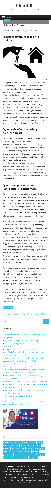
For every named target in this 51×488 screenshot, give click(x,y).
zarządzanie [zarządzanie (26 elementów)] (33, 458)
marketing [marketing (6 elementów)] (31, 445)
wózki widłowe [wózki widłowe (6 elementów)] (23, 458)
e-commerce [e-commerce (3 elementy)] (23, 442)
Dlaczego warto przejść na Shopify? (18, 396)
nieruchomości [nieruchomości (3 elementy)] (39, 448)
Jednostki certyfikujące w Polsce (16, 314)
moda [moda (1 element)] (13, 448)
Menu (9, 17)
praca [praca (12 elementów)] (20, 452)
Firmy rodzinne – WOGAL (37, 314)
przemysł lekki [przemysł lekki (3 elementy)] (19, 455)
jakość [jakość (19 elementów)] (17, 445)
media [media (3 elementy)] (38, 445)
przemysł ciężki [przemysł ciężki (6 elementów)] (8, 455)
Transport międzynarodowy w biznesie (20, 349)
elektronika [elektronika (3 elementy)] (32, 442)
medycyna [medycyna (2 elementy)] (6, 448)
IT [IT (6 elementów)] (12, 445)
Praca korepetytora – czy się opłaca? (18, 399)
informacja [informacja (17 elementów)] (6, 445)
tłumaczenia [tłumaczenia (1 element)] (7, 458)
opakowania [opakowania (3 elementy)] (12, 452)
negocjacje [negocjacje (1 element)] (29, 448)
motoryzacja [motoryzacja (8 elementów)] (20, 448)
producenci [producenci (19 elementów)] (27, 452)
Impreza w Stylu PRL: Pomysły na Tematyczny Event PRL (26, 381)
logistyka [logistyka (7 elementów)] (23, 445)
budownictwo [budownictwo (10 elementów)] (7, 442)
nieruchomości (7, 307)
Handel (7, 21)
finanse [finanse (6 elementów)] (39, 442)
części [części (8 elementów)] (15, 442)
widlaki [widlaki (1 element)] (15, 458)
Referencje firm (25, 5)
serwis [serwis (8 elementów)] (27, 455)
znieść (5, 172)
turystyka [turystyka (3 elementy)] (41, 455)
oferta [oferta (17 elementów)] (5, 452)
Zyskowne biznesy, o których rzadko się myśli (22, 340)
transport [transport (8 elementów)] (34, 455)
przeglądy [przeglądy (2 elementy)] (35, 452)
